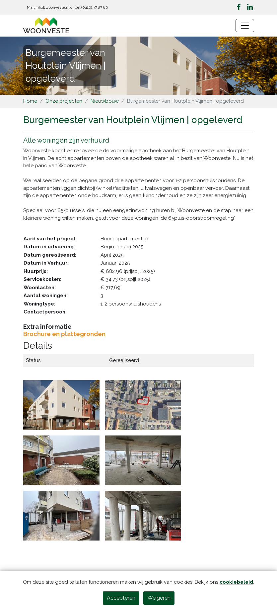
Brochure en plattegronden (64, 333)
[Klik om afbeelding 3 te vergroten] (61, 460)
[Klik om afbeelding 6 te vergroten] (143, 515)
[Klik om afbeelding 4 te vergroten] (143, 460)
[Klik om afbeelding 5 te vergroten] (61, 515)
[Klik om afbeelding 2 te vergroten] (143, 405)
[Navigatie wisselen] (245, 25)
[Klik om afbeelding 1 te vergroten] (61, 405)
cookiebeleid (236, 582)
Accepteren (121, 598)
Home (30, 101)
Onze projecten (63, 101)
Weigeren (159, 598)
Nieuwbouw (105, 101)
